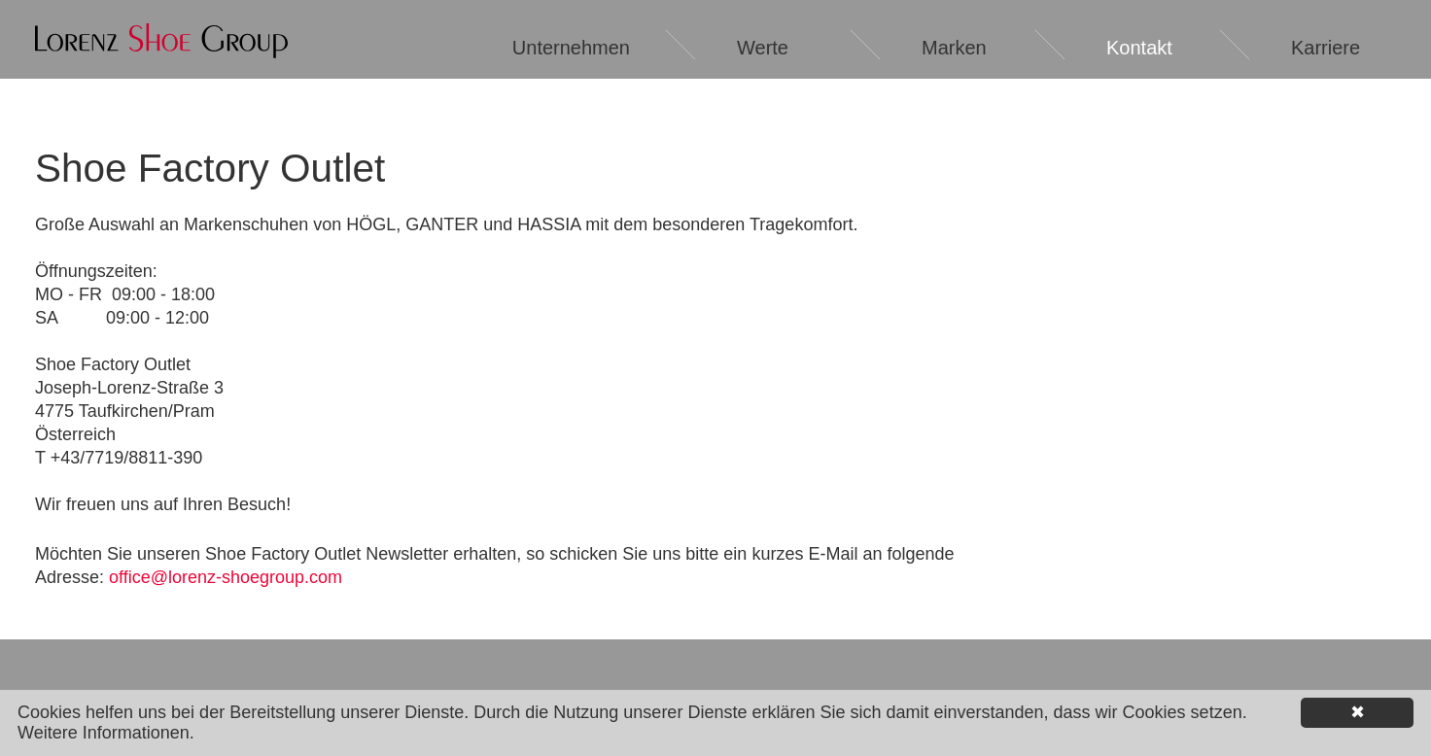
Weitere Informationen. (105, 732)
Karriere (1325, 47)
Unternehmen (571, 47)
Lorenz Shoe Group (161, 40)
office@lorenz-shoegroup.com (225, 577)
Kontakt (1139, 47)
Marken (954, 47)
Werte (762, 47)
